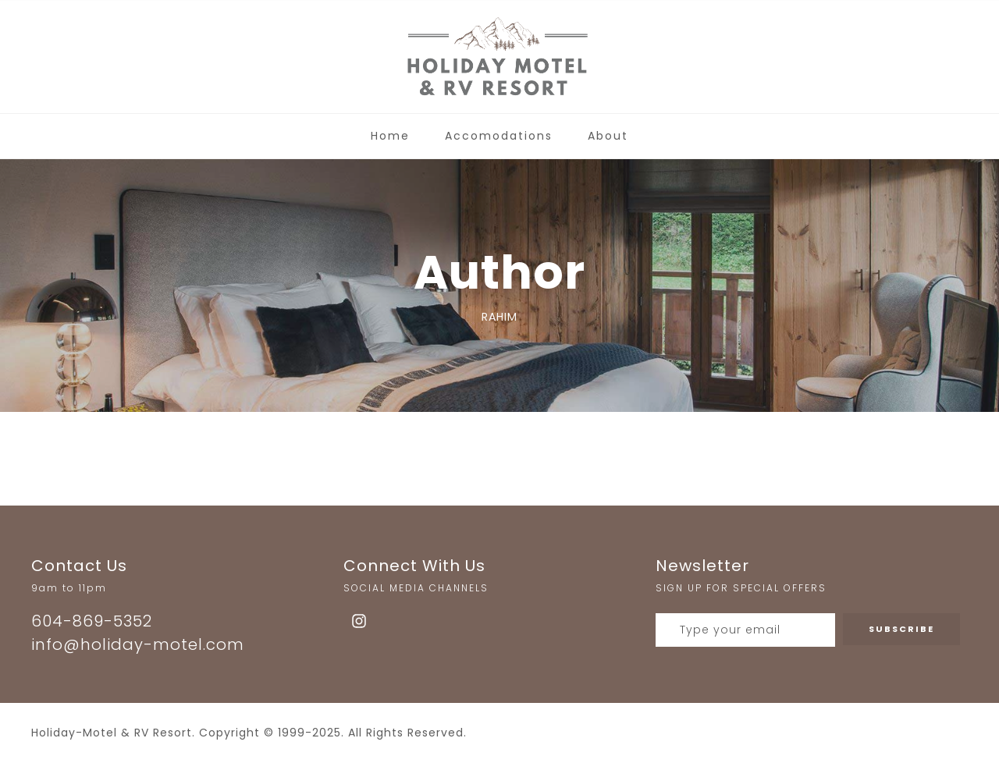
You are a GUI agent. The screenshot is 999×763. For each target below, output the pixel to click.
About (608, 135)
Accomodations (499, 135)
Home (390, 135)
